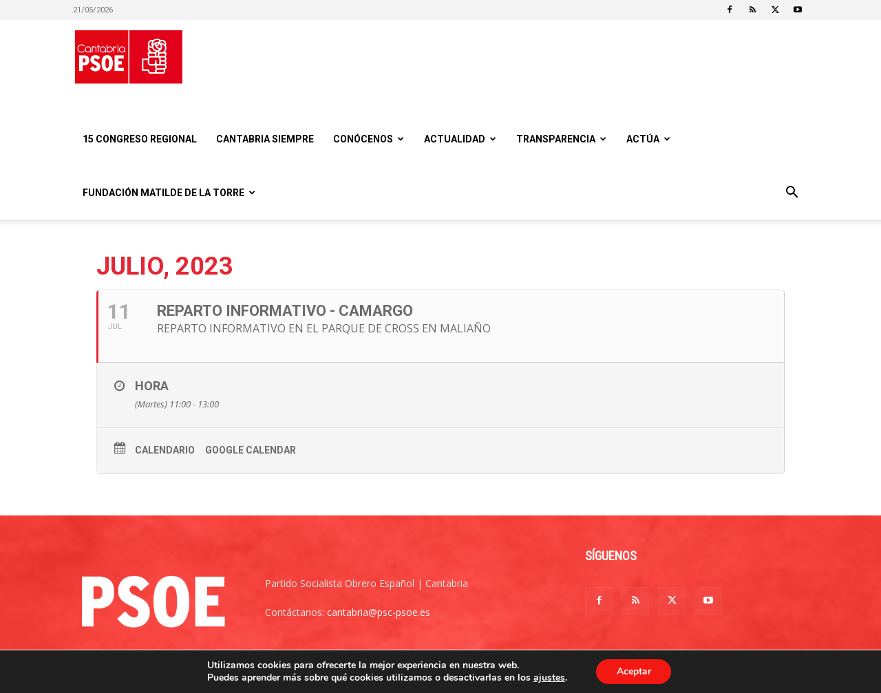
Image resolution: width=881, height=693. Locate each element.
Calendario (165, 450)
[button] (791, 193)
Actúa (648, 139)
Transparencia (561, 139)
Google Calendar (250, 450)
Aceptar (634, 671)
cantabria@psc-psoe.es (378, 612)
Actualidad (460, 139)
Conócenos (368, 139)
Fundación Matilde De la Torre (169, 192)
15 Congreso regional (140, 139)
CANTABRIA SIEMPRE (265, 139)
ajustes (548, 678)
